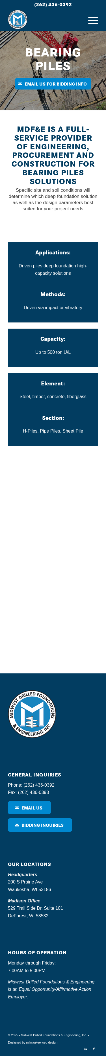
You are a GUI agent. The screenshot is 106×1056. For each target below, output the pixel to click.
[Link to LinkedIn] (85, 1049)
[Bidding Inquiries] (40, 825)
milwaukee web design (41, 1042)
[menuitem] (90, 19)
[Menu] (90, 19)
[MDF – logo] (44, 19)
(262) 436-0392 (53, 4)
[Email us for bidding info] (53, 84)
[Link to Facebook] (94, 1049)
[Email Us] (29, 807)
